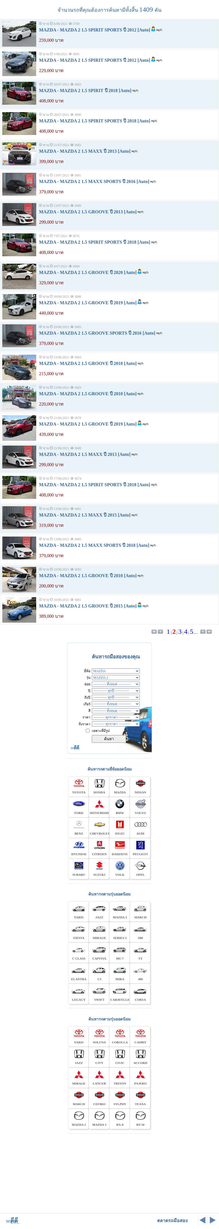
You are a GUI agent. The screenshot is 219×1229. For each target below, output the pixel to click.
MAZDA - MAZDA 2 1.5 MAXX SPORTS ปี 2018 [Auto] (94, 545)
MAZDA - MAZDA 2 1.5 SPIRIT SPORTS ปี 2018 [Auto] (94, 120)
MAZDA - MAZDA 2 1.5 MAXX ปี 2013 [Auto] (85, 151)
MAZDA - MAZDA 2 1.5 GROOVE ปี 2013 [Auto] (88, 211)
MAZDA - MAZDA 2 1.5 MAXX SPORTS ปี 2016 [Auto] (94, 181)
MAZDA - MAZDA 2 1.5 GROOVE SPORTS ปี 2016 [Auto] (97, 333)
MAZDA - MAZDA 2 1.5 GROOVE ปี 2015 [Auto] (88, 605)
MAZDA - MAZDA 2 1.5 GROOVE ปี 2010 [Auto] (88, 363)
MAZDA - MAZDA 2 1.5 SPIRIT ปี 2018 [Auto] (85, 90)
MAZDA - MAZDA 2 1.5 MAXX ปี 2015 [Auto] (85, 515)
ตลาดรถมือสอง (172, 1220)
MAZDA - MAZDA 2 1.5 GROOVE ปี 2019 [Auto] (88, 302)
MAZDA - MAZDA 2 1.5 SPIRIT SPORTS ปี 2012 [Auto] (94, 29)
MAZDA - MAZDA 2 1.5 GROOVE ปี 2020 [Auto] (88, 272)
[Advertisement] (109, 1172)
